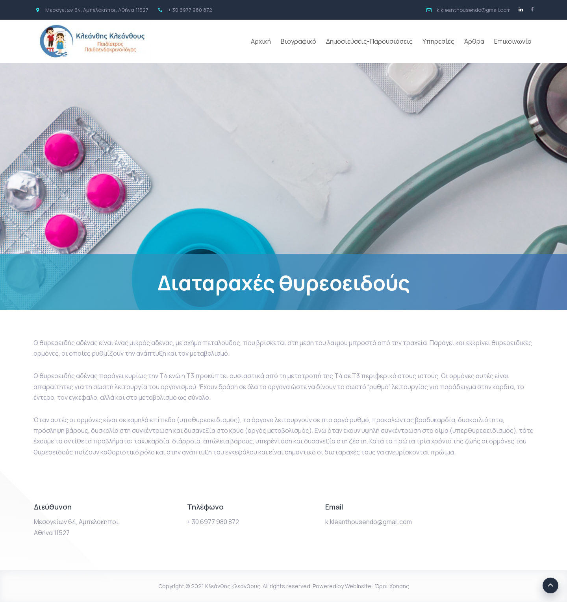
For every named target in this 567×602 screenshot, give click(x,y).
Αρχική (261, 41)
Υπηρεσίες (438, 41)
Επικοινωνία (513, 41)
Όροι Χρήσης (392, 586)
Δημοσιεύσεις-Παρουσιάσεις (369, 41)
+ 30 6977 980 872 (213, 521)
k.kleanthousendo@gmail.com (368, 521)
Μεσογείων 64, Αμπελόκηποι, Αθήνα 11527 (77, 527)
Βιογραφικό (298, 41)
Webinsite (358, 586)
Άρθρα (474, 41)
